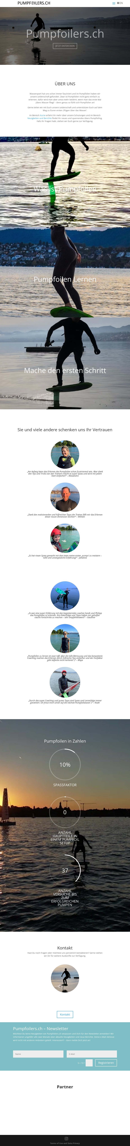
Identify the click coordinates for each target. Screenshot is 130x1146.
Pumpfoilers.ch (65, 36)
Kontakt (65, 1014)
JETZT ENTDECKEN (65, 49)
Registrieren (106, 1063)
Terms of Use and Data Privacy (65, 1143)
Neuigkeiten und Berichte (40, 118)
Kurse (42, 115)
